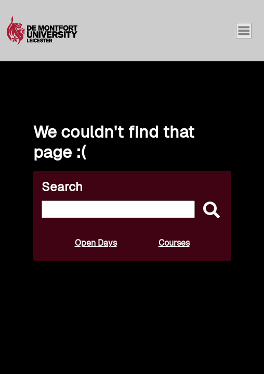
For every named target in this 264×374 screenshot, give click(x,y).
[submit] (209, 211)
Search (62, 187)
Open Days (96, 243)
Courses (174, 243)
